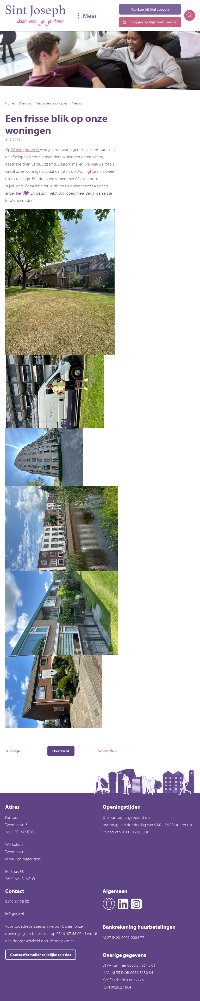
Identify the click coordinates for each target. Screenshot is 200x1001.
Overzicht (61, 750)
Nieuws (77, 103)
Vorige (14, 750)
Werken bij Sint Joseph (150, 9)
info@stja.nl (14, 913)
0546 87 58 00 (17, 901)
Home (9, 103)
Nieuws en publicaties (51, 103)
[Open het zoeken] (189, 15)
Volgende (106, 750)
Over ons (24, 103)
